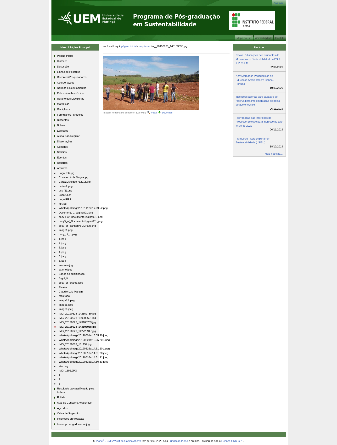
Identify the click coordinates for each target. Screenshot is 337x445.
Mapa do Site (244, 38)
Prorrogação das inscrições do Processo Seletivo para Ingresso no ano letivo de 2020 (259, 121)
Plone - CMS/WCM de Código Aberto (118, 440)
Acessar (279, 2)
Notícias (259, 47)
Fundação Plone (178, 440)
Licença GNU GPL (232, 440)
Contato (280, 38)
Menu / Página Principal (75, 47)
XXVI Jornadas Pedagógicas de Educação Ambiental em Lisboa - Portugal (255, 79)
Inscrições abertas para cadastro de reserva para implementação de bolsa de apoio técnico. (258, 100)
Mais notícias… (274, 153)
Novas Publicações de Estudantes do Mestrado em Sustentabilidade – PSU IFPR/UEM (258, 59)
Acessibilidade (263, 38)
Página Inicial (129, 46)
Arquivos (144, 46)
